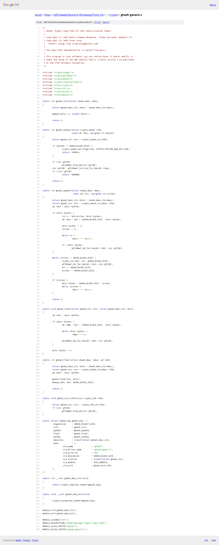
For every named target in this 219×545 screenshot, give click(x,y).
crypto (113, 15)
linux (47, 15)
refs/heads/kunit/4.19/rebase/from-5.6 (78, 15)
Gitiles (18, 540)
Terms (35, 540)
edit (105, 22)
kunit (38, 15)
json (213, 540)
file (97, 22)
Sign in (213, 4)
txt (206, 540)
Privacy (26, 540)
